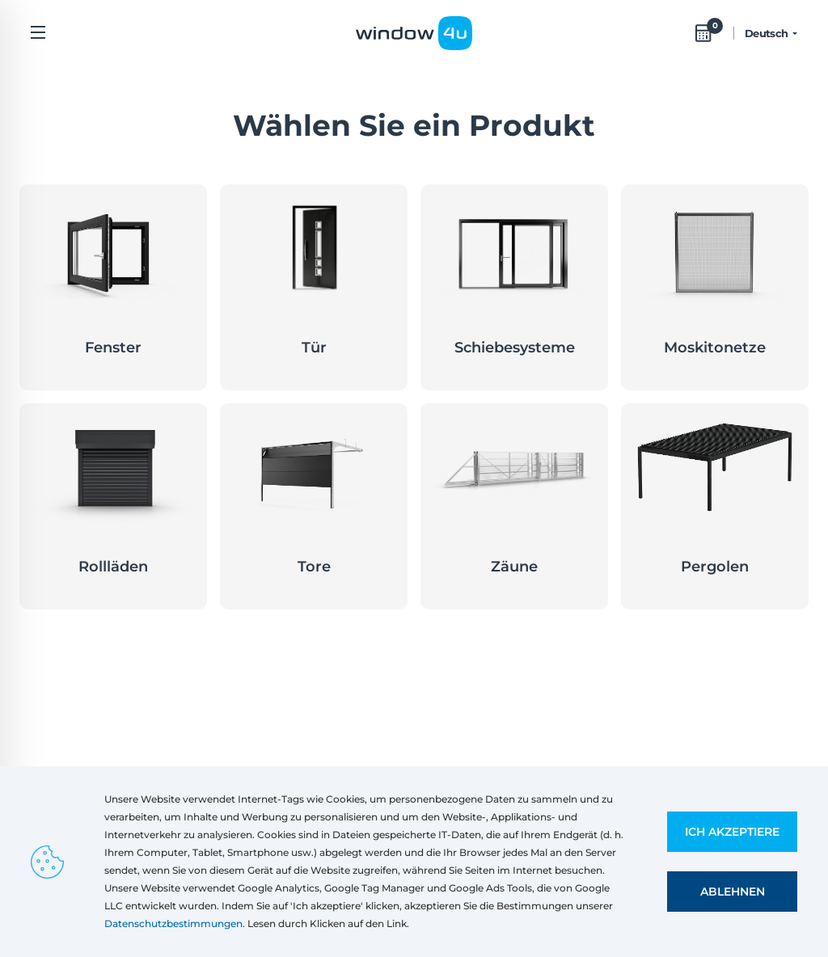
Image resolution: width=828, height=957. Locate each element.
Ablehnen (732, 891)
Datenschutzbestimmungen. (174, 923)
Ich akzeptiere (732, 831)
